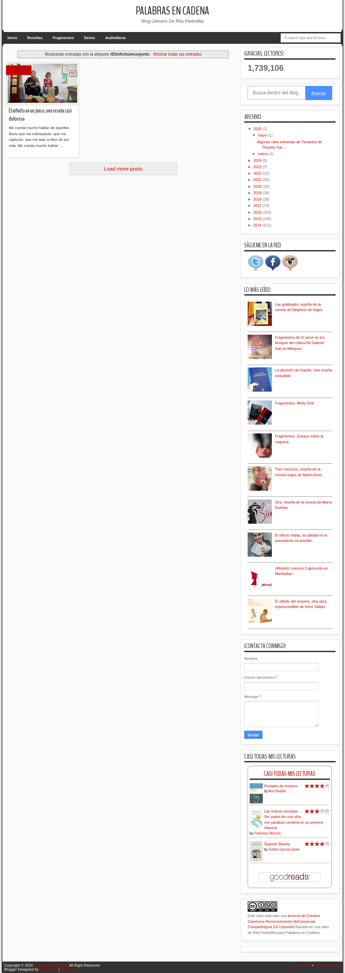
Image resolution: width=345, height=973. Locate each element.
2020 (258, 186)
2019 (258, 193)
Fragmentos (63, 38)
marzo (263, 154)
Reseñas (34, 38)
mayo (263, 135)
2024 (258, 160)
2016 (258, 212)
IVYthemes (48, 969)
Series (89, 38)
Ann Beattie (277, 791)
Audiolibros (115, 38)
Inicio (12, 38)
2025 (258, 129)
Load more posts (123, 169)
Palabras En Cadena (172, 11)
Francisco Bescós (267, 833)
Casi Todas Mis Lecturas (289, 773)
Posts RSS (302, 965)
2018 (258, 199)
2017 (258, 206)
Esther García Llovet (284, 849)
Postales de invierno (280, 786)
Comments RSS (327, 965)
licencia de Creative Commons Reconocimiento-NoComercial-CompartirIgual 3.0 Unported (284, 921)
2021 (258, 180)
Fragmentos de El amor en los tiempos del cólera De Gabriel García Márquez (299, 343)
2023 (258, 167)
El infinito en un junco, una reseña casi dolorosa (40, 115)
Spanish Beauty (277, 844)
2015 (258, 219)
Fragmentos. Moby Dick (294, 403)
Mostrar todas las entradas (177, 54)
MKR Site (68, 969)
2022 (258, 173)
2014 (258, 225)
